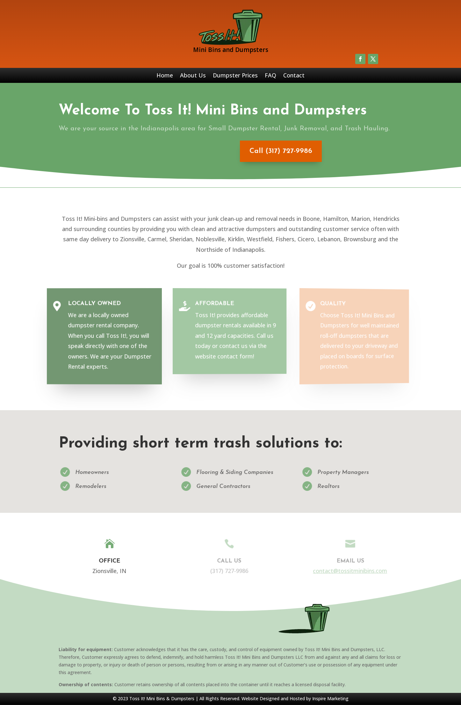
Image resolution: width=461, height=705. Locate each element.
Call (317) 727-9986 (275, 151)
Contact (294, 76)
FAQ (270, 76)
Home (164, 76)
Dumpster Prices (235, 76)
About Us (193, 76)
